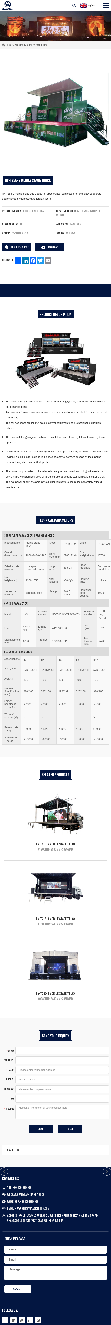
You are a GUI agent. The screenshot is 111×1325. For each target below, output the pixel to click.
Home (10, 45)
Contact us (10, 1178)
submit (41, 1129)
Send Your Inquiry (55, 1036)
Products (20, 45)
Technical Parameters (55, 520)
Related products (55, 775)
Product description (56, 314)
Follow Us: (10, 1310)
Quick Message (14, 1239)
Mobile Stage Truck (37, 45)
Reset (70, 1129)
